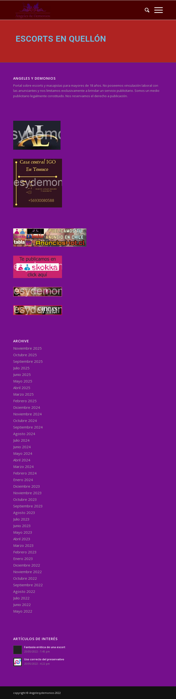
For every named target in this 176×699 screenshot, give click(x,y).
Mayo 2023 (22, 532)
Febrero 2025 (25, 400)
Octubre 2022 (25, 578)
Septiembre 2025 (28, 361)
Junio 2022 (22, 604)
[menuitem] (144, 10)
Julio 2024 (21, 440)
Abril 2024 (21, 459)
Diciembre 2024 (26, 407)
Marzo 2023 (23, 545)
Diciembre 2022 (26, 565)
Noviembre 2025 (27, 348)
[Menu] (156, 10)
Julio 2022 (21, 598)
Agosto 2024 (24, 433)
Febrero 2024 (25, 473)
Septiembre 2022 (28, 584)
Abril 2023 (21, 538)
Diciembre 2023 (26, 486)
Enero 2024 (23, 479)
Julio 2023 (21, 519)
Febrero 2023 (25, 552)
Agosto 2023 (24, 512)
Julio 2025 (21, 367)
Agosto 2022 (24, 591)
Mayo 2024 (22, 453)
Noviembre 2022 (27, 571)
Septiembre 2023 (28, 505)
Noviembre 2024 (27, 413)
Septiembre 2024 (28, 427)
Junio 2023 (22, 525)
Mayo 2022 (22, 611)
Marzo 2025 (23, 394)
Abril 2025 (21, 387)
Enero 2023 (23, 558)
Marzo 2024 (23, 466)
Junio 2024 (22, 446)
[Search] (144, 10)
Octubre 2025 (25, 354)
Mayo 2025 (22, 381)
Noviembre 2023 (27, 492)
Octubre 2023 (25, 499)
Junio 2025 (22, 374)
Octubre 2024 (25, 420)
